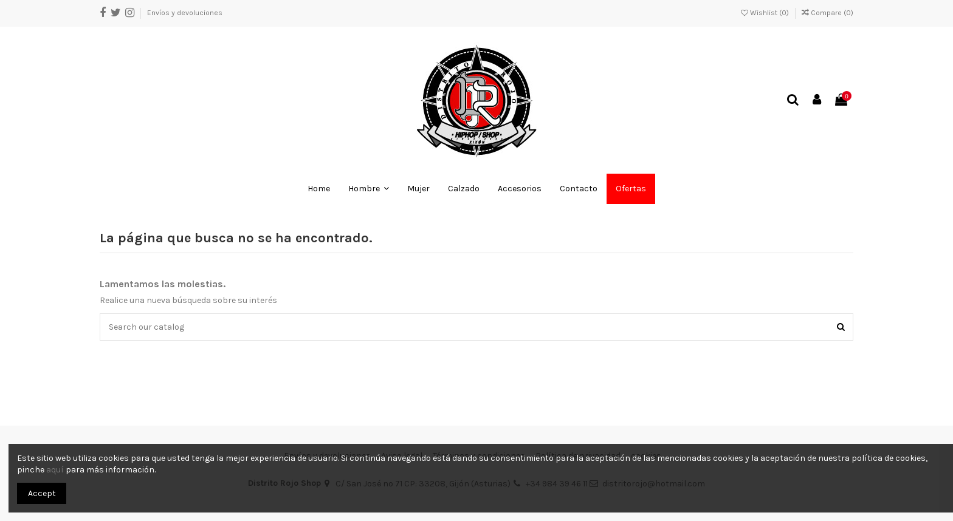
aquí (55, 470)
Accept (42, 493)
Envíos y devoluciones (184, 13)
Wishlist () (766, 13)
